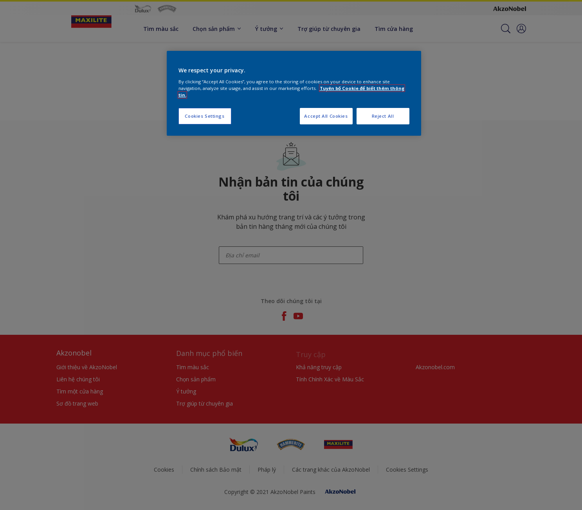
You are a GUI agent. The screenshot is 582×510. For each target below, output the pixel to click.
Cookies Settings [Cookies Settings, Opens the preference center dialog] (204, 116)
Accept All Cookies (326, 116)
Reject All (383, 116)
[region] (294, 93)
